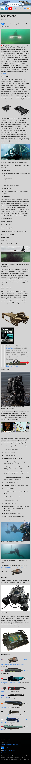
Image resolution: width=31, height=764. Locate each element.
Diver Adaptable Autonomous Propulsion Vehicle (14, 567)
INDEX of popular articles (20, 8)
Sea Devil (3, 707)
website (4, 73)
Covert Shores (10, 348)
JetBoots (3, 691)
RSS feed (3, 752)
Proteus (26, 670)
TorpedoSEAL (5, 698)
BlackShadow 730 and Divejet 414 (10, 682)
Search (15, 11)
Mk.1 (2, 729)
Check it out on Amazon (12, 366)
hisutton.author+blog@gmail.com (9, 744)
